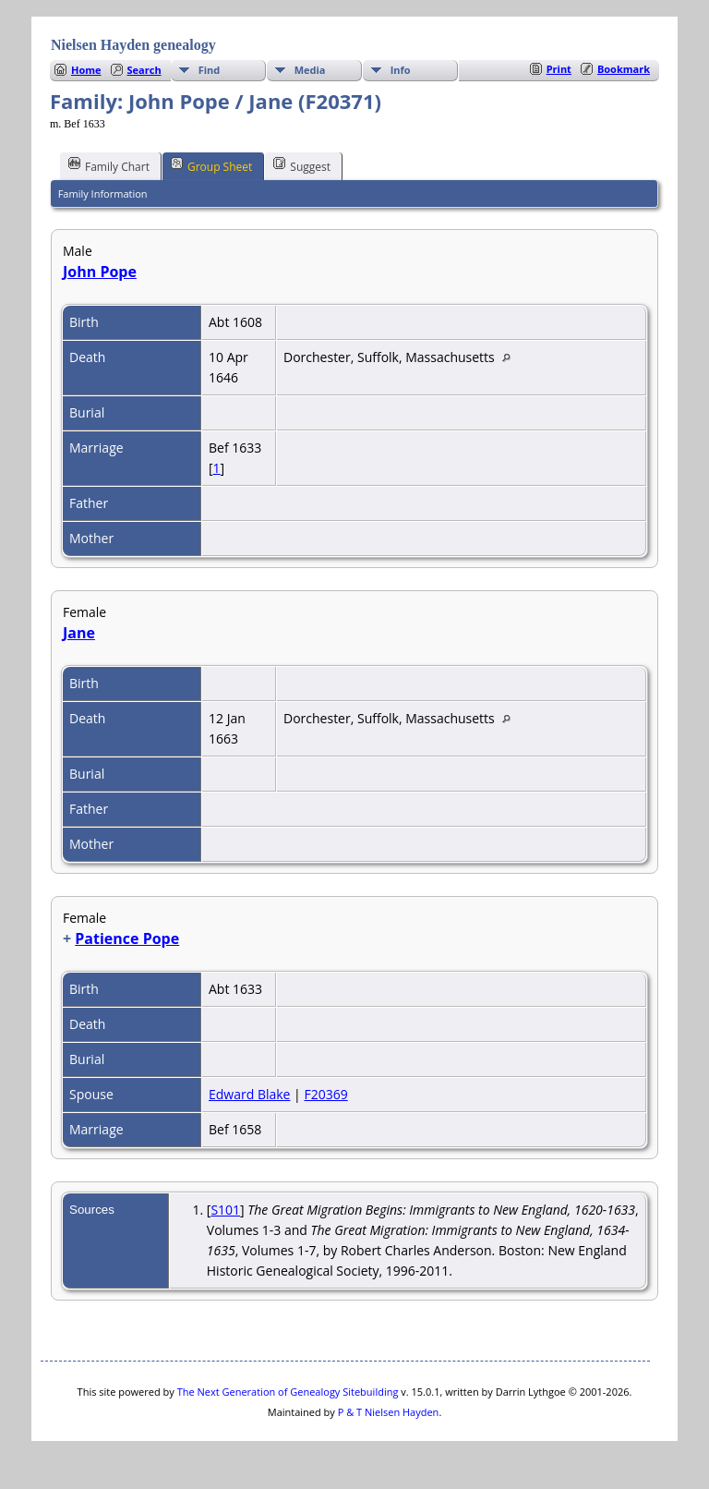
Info (401, 70)
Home (86, 70)
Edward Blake (249, 1094)
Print (559, 69)
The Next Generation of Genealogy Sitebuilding (288, 1391)
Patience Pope (127, 938)
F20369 (325, 1094)
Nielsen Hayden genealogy (133, 45)
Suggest (301, 165)
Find (209, 70)
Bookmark (623, 69)
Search (144, 70)
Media (310, 70)
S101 (225, 1209)
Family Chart (109, 165)
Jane (79, 633)
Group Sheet (211, 165)
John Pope (100, 271)
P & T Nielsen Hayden (388, 1412)
